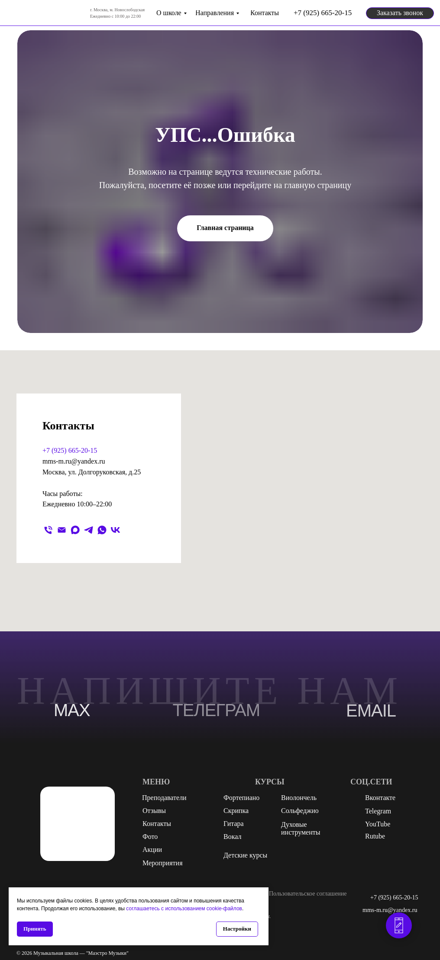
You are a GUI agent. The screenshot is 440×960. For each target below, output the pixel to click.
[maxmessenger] (75, 530)
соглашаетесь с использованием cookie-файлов (184, 909)
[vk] (115, 530)
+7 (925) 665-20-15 (69, 450)
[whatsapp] (102, 530)
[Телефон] (48, 530)
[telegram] (88, 530)
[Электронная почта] (61, 530)
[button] (400, 13)
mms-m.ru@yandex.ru (73, 461)
